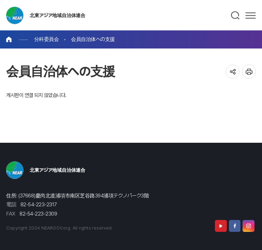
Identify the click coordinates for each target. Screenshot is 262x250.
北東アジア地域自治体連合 (57, 15)
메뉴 (250, 15)
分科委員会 (46, 39)
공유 (233, 72)
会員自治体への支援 (93, 39)
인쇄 (249, 72)
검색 (235, 15)
